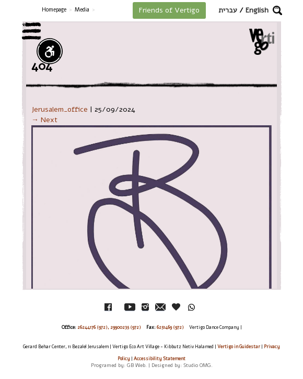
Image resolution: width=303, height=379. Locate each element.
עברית (227, 10)
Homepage (54, 10)
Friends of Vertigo (169, 10)
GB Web (136, 365)
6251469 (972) (170, 327)
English (257, 10)
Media (82, 10)
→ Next (44, 120)
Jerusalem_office (59, 109)
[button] (277, 10)
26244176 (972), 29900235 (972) (109, 327)
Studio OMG (197, 365)
